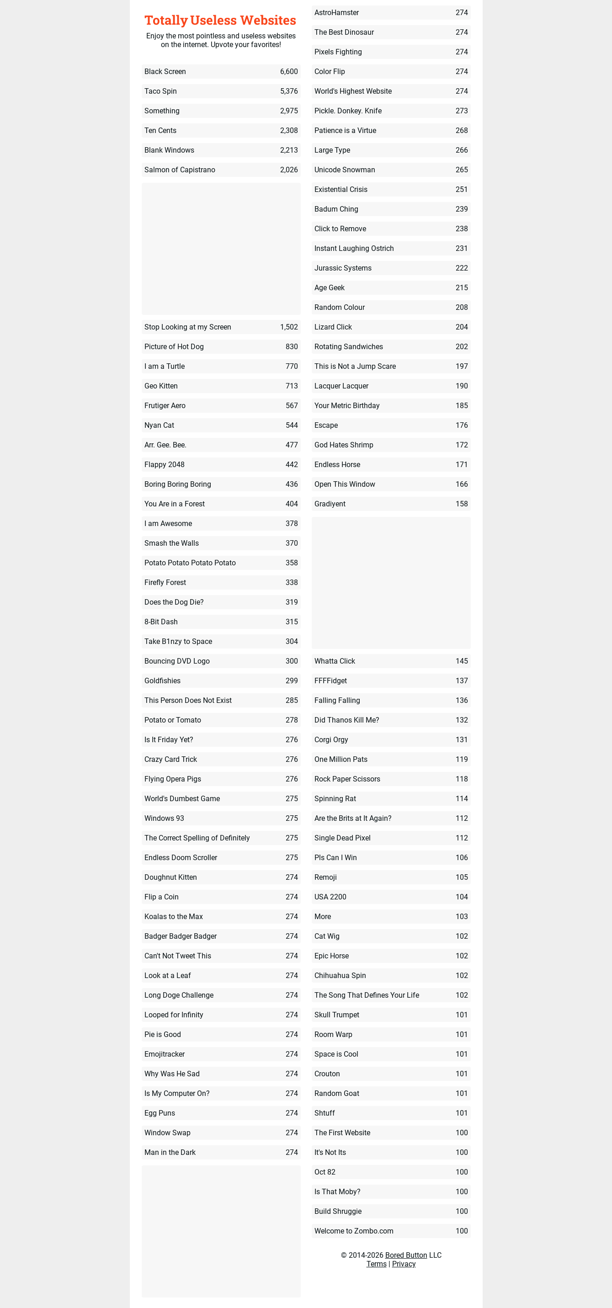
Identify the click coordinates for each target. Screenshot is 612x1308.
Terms (377, 1264)
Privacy (404, 1264)
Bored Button (406, 1255)
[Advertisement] (221, 250)
